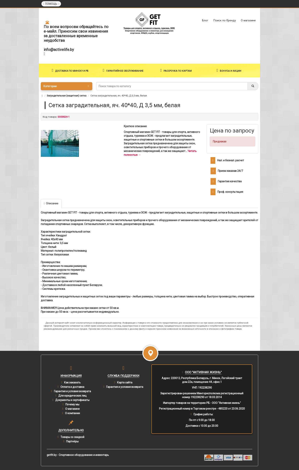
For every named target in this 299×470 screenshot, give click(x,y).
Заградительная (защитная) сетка (66, 95)
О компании (72, 413)
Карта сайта (124, 382)
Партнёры (72, 441)
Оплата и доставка (72, 386)
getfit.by (52, 454)
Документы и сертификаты (72, 400)
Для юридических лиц (72, 395)
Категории (66, 86)
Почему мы (72, 404)
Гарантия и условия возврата (72, 391)
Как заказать (72, 382)
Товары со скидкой (72, 437)
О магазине (72, 408)
